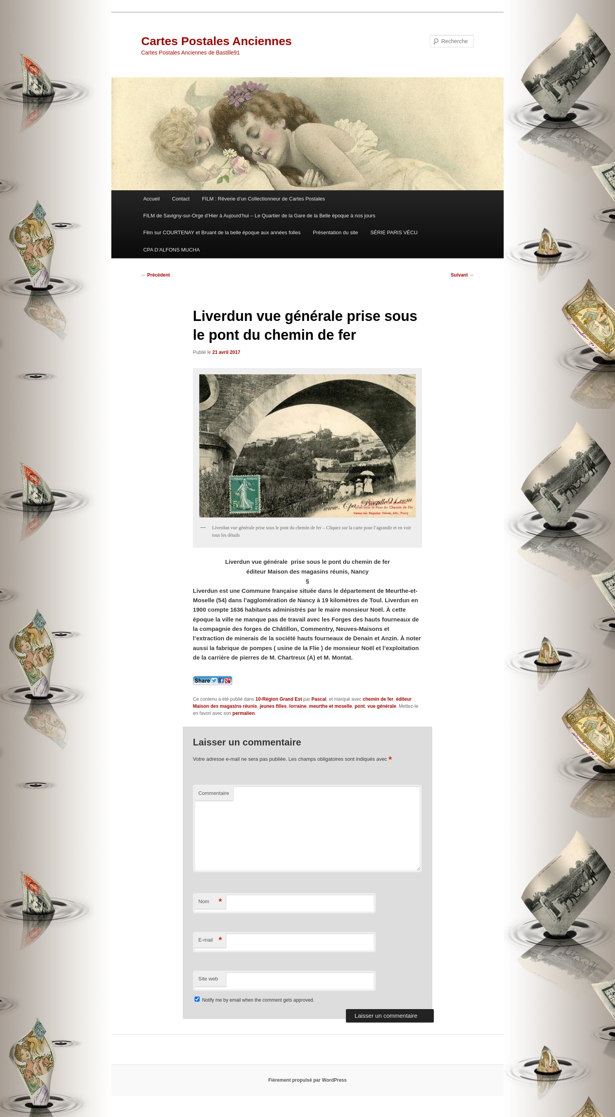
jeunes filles (273, 706)
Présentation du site (335, 232)
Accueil (151, 199)
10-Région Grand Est (278, 699)
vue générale (382, 706)
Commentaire (213, 793)
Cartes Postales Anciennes (216, 41)
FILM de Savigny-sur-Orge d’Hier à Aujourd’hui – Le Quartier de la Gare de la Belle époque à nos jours (259, 216)
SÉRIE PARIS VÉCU (393, 232)
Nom (210, 901)
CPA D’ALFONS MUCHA (171, 250)
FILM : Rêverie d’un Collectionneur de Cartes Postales (263, 199)
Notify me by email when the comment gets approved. (254, 1000)
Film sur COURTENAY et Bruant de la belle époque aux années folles (221, 232)
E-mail (210, 940)
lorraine (297, 706)
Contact (181, 199)
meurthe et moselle (330, 706)
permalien (244, 713)
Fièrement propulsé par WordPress (307, 1080)
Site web (208, 979)
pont (360, 706)
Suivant (462, 275)
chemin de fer (378, 699)
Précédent (155, 275)
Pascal (318, 699)
